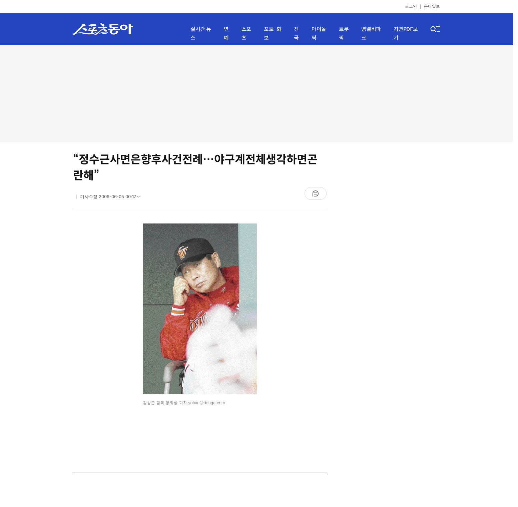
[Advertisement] (256, 93)
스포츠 (246, 33)
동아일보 (432, 6)
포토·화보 (272, 33)
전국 (296, 33)
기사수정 (112, 198)
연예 (226, 33)
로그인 (411, 6)
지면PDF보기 (406, 33)
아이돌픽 (319, 33)
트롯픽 (344, 33)
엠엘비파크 (371, 33)
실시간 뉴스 (200, 33)
